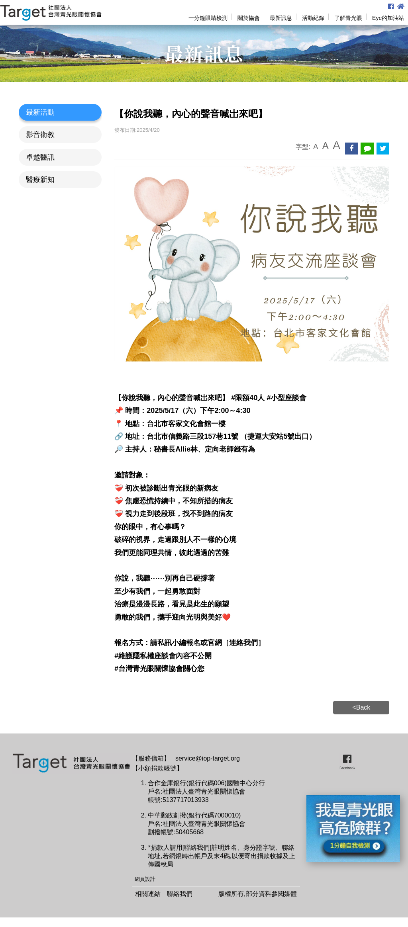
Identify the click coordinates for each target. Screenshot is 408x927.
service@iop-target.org (207, 758)
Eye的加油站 (388, 18)
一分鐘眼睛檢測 (208, 18)
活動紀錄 (313, 18)
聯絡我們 (179, 893)
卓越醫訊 (40, 157)
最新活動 (40, 112)
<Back (361, 707)
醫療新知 (40, 180)
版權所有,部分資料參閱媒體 (257, 893)
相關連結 (148, 893)
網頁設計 (145, 879)
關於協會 (248, 18)
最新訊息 (281, 18)
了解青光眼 (348, 18)
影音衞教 (40, 135)
